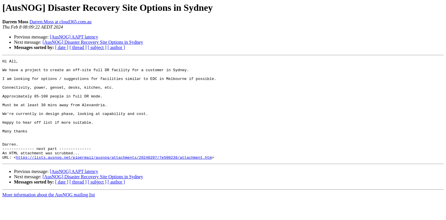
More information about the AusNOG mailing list (48, 214)
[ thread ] (78, 47)
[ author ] (116, 47)
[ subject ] (97, 47)
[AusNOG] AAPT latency (74, 36)
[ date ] (61, 47)
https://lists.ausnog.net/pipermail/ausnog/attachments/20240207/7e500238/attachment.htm (114, 177)
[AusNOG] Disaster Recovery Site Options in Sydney (93, 42)
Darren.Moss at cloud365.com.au (60, 21)
